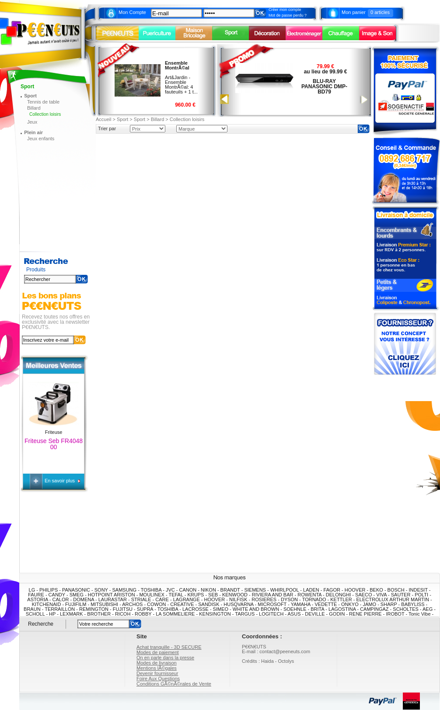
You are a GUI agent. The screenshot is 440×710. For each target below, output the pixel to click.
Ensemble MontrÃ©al (177, 65)
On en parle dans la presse (165, 657)
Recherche (40, 624)
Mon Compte (132, 12)
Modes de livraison (156, 662)
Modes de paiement (157, 652)
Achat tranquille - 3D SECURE (169, 647)
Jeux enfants (40, 138)
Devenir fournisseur (157, 673)
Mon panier (354, 12)
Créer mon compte (285, 9)
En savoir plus (60, 480)
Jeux (32, 122)
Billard (34, 108)
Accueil (103, 119)
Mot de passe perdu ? (288, 15)
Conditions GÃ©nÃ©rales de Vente (173, 683)
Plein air (33, 132)
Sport (30, 95)
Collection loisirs (45, 114)
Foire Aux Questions (158, 678)
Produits (35, 270)
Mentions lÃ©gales (156, 668)
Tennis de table (43, 101)
